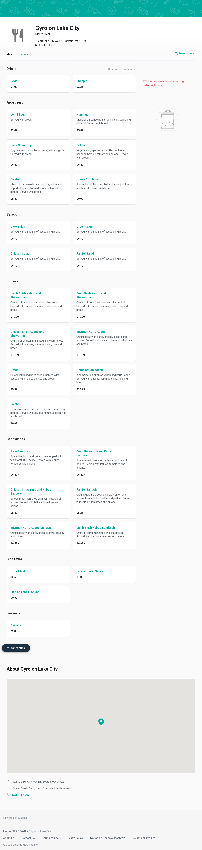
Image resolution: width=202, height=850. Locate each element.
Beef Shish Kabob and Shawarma (91, 295)
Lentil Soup (18, 114)
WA (15, 830)
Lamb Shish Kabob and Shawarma (25, 295)
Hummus (82, 114)
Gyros (14, 370)
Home (7, 830)
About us (9, 836)
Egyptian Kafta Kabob (91, 331)
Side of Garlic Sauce (90, 571)
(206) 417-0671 (44, 45)
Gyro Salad (17, 226)
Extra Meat (17, 571)
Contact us (28, 836)
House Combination (89, 179)
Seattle (24, 830)
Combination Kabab (89, 370)
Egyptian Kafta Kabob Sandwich (31, 527)
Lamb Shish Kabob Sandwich (95, 527)
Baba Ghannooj (20, 145)
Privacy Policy (75, 836)
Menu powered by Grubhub (121, 69)
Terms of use (50, 836)
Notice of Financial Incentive (108, 836)
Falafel (15, 179)
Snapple (81, 81)
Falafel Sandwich (87, 489)
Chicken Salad (19, 253)
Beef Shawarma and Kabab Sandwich (94, 453)
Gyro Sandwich (20, 451)
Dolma (80, 145)
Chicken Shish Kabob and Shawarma (27, 333)
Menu (10, 54)
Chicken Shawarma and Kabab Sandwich (30, 491)
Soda (13, 81)
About (24, 54)
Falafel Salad (85, 253)
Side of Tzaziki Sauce (24, 592)
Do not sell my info (143, 836)
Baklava (15, 625)
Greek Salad (84, 226)
